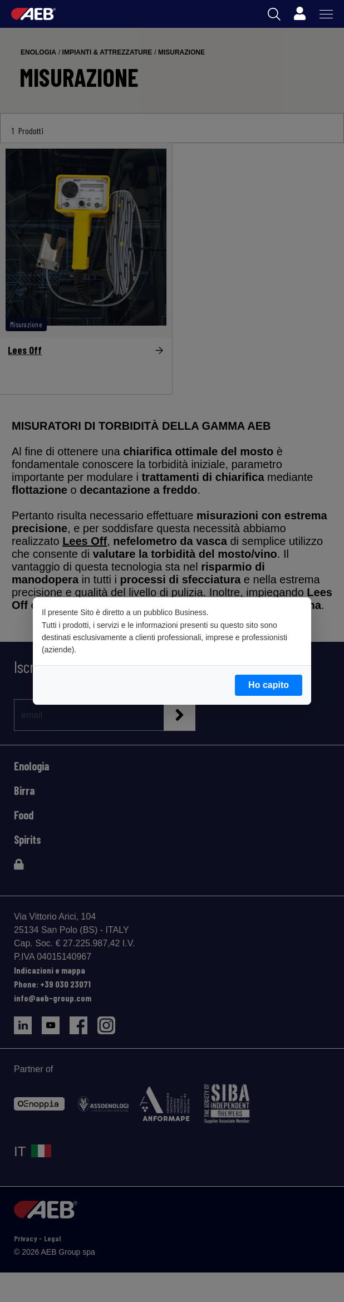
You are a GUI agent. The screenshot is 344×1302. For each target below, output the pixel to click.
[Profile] (299, 14)
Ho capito (268, 685)
